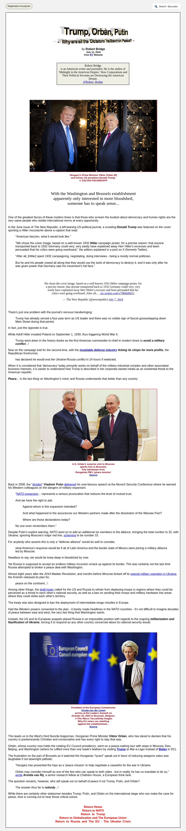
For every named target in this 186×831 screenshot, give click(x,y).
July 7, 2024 (116, 299)
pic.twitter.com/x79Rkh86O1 (117, 293)
